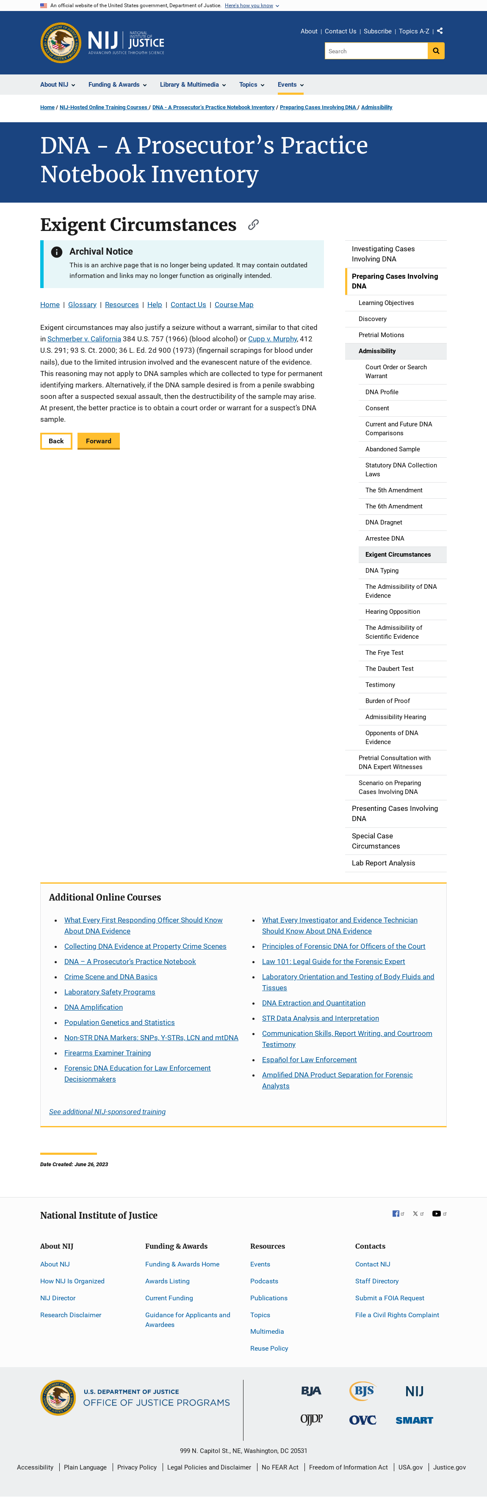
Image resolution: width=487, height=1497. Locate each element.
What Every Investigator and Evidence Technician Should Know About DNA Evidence (340, 925)
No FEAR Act (280, 1467)
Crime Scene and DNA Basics (111, 976)
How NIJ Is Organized (72, 1281)
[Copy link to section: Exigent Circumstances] (249, 223)
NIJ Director (57, 1298)
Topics (260, 1315)
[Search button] (436, 50)
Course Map (234, 304)
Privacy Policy (137, 1467)
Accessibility (35, 1467)
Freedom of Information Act (348, 1467)
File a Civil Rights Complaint (397, 1315)
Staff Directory (377, 1281)
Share (443, 32)
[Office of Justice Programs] (61, 42)
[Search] (376, 50)
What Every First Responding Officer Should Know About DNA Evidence (143, 925)
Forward (98, 441)
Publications (269, 1298)
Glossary (82, 304)
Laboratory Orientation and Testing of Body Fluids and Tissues (348, 982)
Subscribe (378, 31)
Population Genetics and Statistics (119, 1022)
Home (47, 107)
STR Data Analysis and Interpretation (320, 1018)
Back (56, 441)
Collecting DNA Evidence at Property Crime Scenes (145, 946)
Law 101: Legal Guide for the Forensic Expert (333, 961)
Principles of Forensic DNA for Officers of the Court (344, 946)
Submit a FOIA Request (389, 1298)
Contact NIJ (372, 1264)
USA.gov (410, 1467)
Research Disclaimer (70, 1315)
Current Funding (169, 1298)
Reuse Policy (269, 1348)
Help (154, 304)
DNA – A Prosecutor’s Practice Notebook (130, 961)
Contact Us (341, 31)
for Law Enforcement (309, 1059)
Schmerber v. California (84, 339)
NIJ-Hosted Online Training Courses (104, 107)
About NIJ (55, 1264)
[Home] (126, 42)
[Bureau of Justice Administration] (311, 1387)
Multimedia (267, 1331)
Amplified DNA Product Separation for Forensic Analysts (337, 1080)
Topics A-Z (414, 31)
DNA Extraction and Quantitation (313, 1003)
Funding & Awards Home (182, 1264)
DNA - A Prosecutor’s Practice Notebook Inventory (213, 107)
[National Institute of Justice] (414, 1388)
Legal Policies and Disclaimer (209, 1467)
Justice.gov (449, 1467)
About (309, 31)
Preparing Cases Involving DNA (318, 107)
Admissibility (377, 107)
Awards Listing (167, 1281)
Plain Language (85, 1467)
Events (260, 1264)
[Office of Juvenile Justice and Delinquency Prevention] (312, 1422)
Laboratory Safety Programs (109, 992)
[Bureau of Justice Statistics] (363, 1397)
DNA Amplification (93, 1007)
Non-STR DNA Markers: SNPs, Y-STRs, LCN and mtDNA (151, 1037)
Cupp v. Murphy (272, 339)
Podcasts (264, 1281)
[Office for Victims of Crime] (362, 1420)
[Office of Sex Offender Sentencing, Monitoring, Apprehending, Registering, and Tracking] (414, 1418)
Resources (122, 304)
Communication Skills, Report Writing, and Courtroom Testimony (347, 1039)
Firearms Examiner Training (107, 1053)
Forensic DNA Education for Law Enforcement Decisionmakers (137, 1073)
